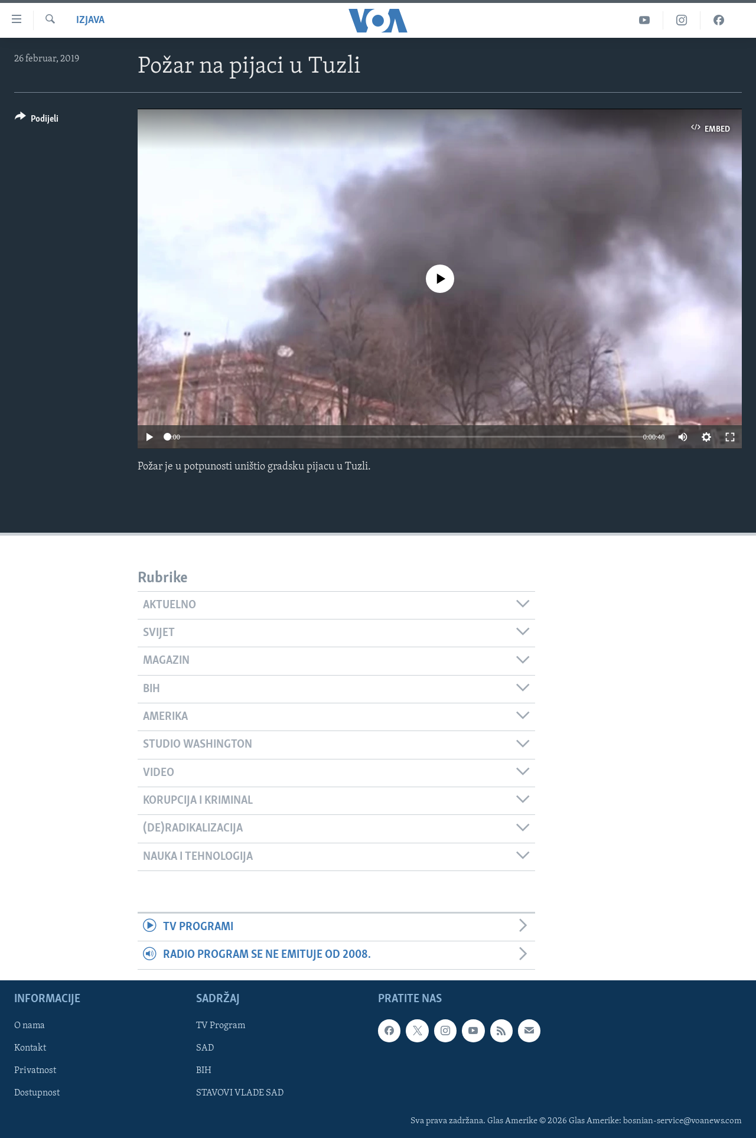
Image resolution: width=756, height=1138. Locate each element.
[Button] (36, 121)
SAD (205, 1048)
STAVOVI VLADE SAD (240, 1093)
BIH (203, 1070)
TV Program (220, 1026)
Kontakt (30, 1048)
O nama (29, 1026)
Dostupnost (37, 1093)
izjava (90, 20)
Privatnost (35, 1070)
